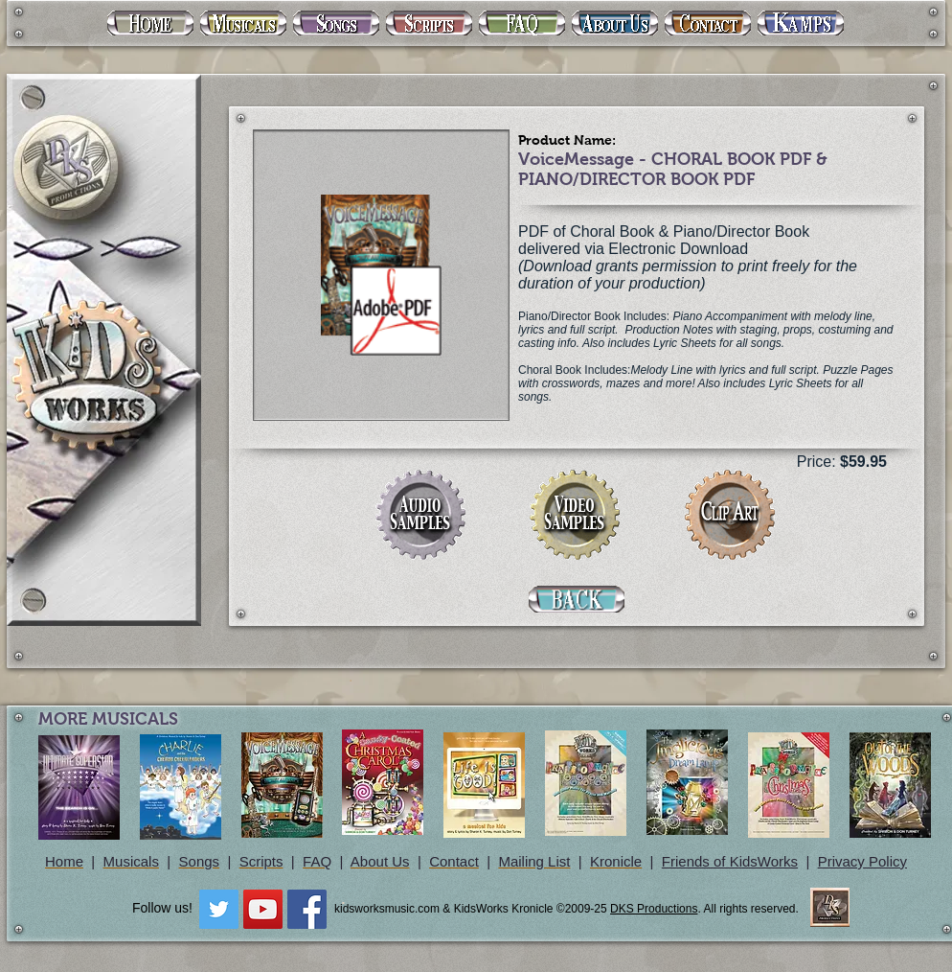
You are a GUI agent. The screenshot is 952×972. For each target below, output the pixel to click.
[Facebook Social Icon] (307, 909)
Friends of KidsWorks (730, 861)
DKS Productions (653, 908)
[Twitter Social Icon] (218, 909)
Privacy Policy (862, 861)
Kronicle (616, 861)
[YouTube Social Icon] (263, 909)
